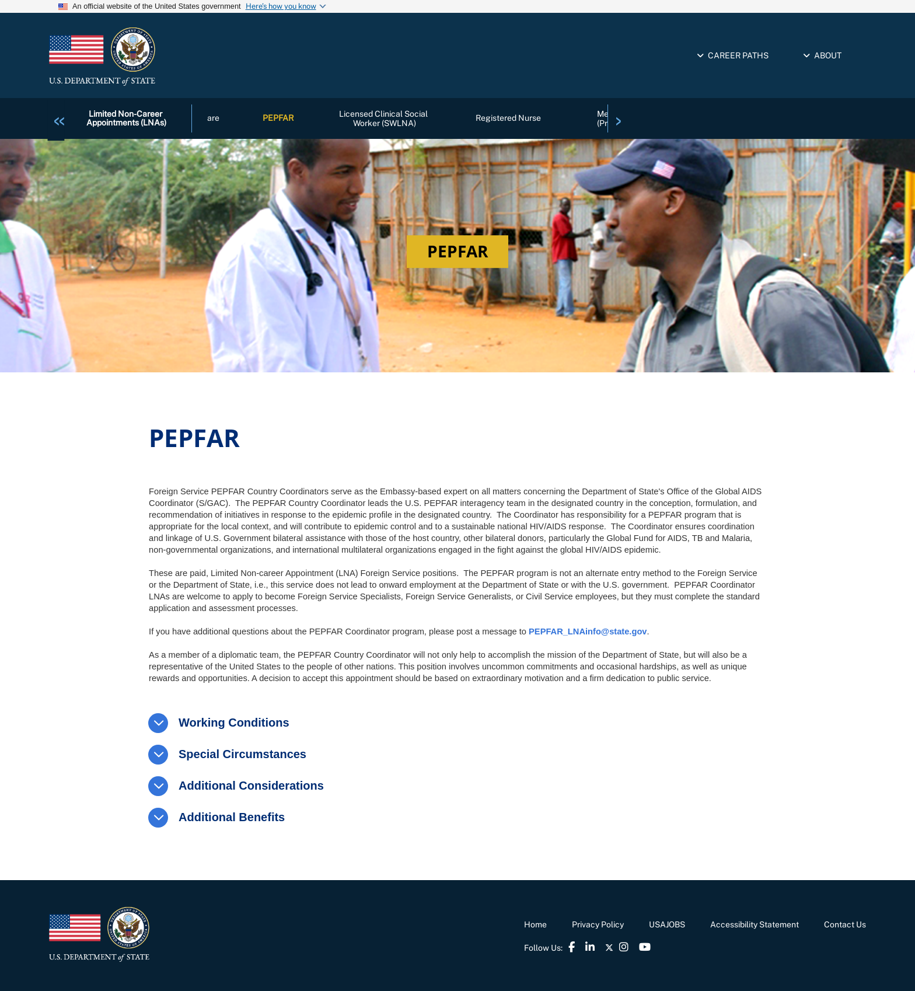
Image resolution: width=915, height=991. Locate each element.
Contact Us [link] (845, 924)
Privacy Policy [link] (598, 924)
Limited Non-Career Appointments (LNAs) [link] (126, 118)
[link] (59, 117)
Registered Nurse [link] (508, 118)
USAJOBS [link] (667, 924)
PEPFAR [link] (278, 118)
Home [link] (535, 924)
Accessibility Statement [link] (754, 924)
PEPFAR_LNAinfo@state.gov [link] (588, 631)
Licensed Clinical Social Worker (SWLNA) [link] (384, 118)
